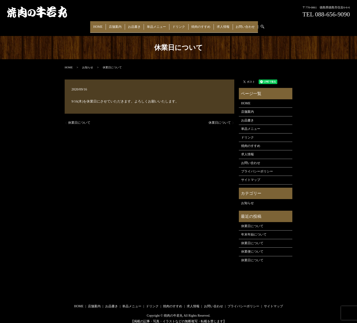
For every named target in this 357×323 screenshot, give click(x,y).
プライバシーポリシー (257, 167)
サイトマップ (250, 175)
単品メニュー (157, 24)
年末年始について (254, 230)
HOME (106, 24)
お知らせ (87, 62)
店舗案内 (121, 24)
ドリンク (177, 24)
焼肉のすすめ (197, 24)
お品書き (138, 24)
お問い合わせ (236, 24)
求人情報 (217, 24)
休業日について (79, 118)
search (255, 24)
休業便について (252, 247)
